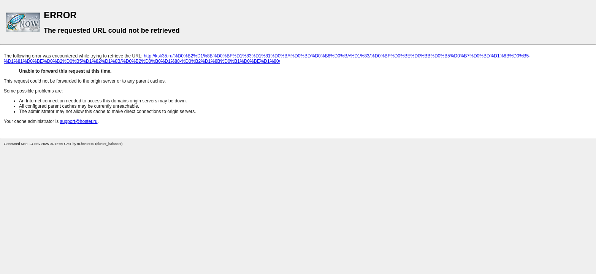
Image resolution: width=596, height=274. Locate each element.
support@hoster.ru (79, 121)
